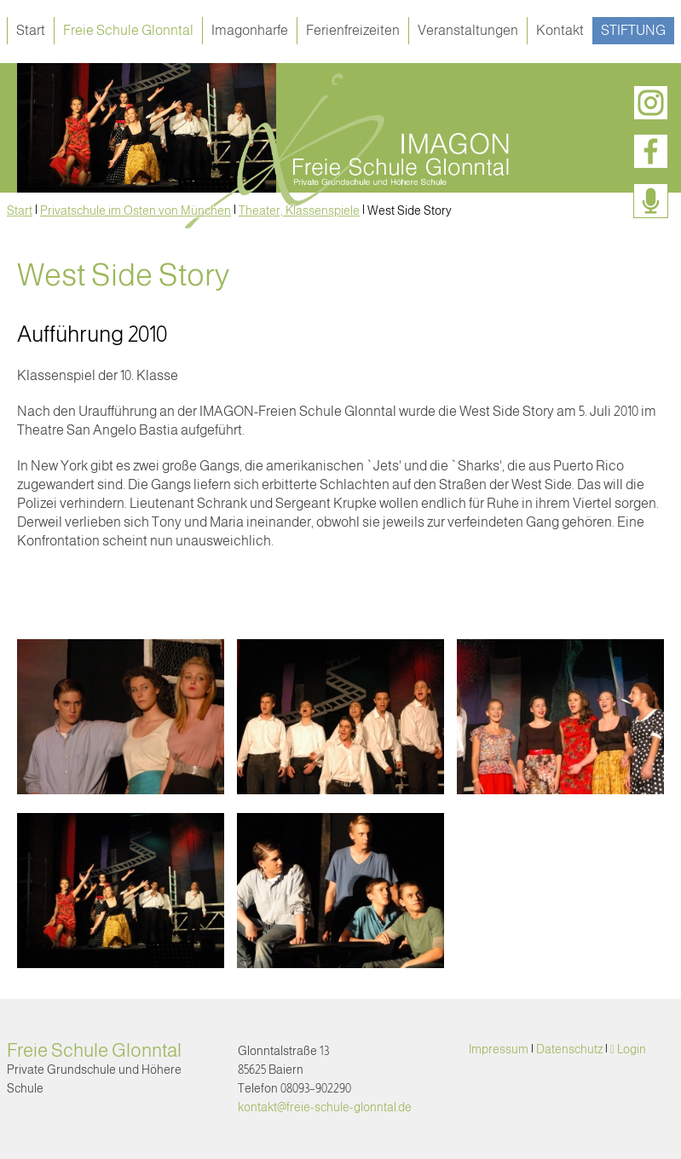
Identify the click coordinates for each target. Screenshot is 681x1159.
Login (631, 1049)
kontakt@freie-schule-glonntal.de (325, 1107)
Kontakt (560, 30)
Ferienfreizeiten (353, 30)
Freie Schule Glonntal (128, 30)
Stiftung (633, 30)
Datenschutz (569, 1049)
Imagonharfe (249, 30)
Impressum (498, 1049)
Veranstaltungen (468, 30)
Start (30, 30)
